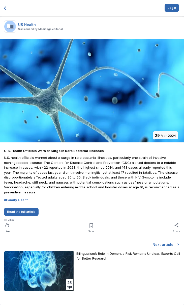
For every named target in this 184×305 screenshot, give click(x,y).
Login (172, 8)
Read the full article (21, 212)
